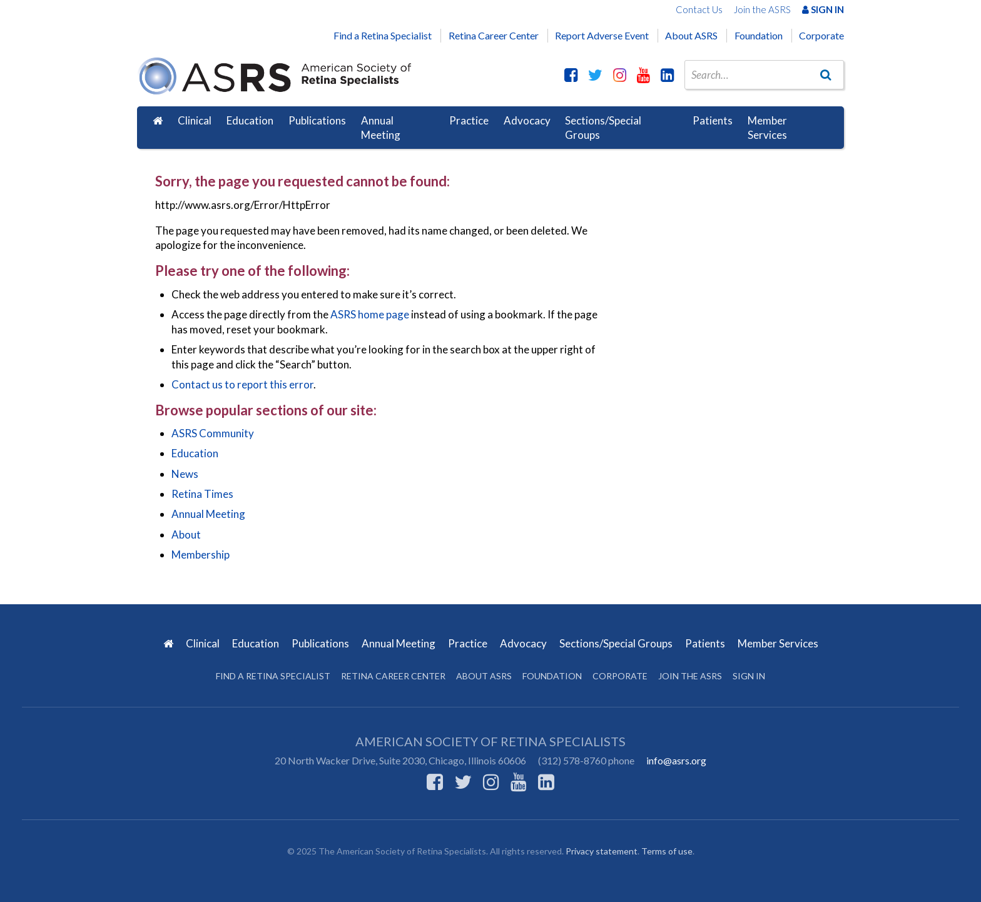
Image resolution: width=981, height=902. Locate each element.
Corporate (821, 35)
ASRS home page (369, 314)
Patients (713, 120)
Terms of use (667, 851)
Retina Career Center (494, 35)
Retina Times (202, 493)
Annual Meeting (380, 128)
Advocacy (527, 120)
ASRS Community (212, 433)
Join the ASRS (762, 9)
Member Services (767, 128)
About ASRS (691, 35)
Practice (469, 120)
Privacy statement (602, 851)
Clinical (194, 120)
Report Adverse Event (602, 35)
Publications (317, 120)
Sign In (823, 9)
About (186, 534)
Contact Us (699, 9)
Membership (200, 554)
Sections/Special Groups (603, 128)
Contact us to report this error (242, 384)
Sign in (749, 676)
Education (249, 120)
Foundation (758, 35)
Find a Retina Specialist (382, 35)
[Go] (825, 74)
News (184, 473)
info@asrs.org (676, 760)
